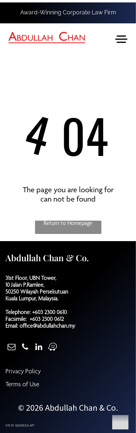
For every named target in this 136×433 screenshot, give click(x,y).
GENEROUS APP (24, 425)
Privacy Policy (23, 372)
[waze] (52, 348)
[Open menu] (121, 39)
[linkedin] (39, 348)
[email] (11, 348)
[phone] (25, 348)
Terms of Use (22, 385)
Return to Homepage (68, 224)
